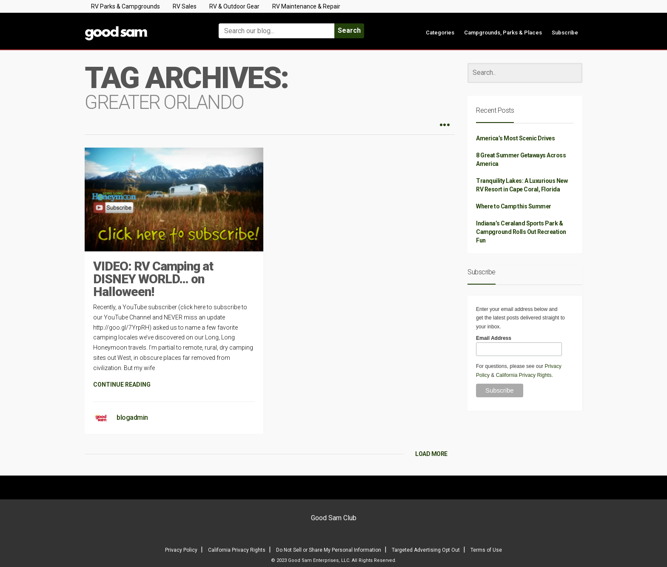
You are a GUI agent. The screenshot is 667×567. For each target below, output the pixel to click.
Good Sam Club (333, 518)
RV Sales (185, 6)
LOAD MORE (431, 453)
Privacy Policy (181, 550)
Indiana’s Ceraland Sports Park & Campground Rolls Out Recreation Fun (521, 232)
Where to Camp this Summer (513, 206)
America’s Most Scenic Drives (515, 138)
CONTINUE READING (122, 384)
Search (349, 30)
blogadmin (132, 417)
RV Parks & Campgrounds (125, 6)
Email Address (493, 338)
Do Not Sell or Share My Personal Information (328, 550)
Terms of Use (486, 550)
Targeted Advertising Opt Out (426, 550)
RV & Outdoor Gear (234, 6)
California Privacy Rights (524, 375)
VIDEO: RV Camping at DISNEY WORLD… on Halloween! (153, 279)
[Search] (524, 73)
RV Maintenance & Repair (306, 6)
